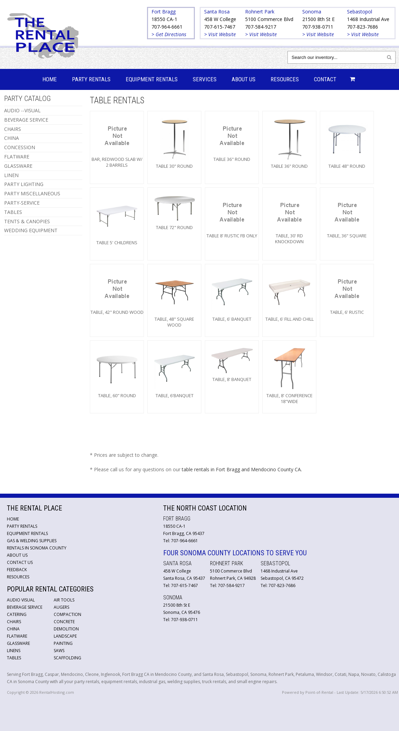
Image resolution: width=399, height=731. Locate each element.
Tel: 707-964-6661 (180, 541)
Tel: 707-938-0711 (180, 619)
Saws (59, 650)
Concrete (64, 622)
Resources (285, 79)
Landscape (65, 636)
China (13, 629)
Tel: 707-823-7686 (278, 585)
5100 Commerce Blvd (269, 19)
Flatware (17, 636)
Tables (14, 658)
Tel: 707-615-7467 (180, 585)
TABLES (13, 212)
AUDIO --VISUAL (22, 110)
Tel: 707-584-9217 (227, 585)
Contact (325, 79)
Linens (13, 650)
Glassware (18, 643)
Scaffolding (67, 658)
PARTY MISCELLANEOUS (32, 193)
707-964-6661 (166, 26)
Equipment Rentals (152, 79)
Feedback (17, 570)
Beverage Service (24, 607)
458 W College (220, 19)
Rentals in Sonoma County (36, 548)
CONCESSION (19, 147)
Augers (61, 607)
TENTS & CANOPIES (27, 221)
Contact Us (20, 562)
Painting (63, 643)
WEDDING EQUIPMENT (30, 230)
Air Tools (64, 600)
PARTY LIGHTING (23, 184)
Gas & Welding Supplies (31, 541)
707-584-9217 (260, 26)
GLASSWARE (18, 166)
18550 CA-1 (164, 19)
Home (49, 79)
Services (205, 79)
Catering (17, 614)
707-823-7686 (362, 26)
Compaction (67, 614)
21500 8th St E (318, 19)
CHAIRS (12, 129)
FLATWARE (16, 156)
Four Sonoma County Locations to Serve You (235, 553)
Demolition (66, 629)
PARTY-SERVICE (22, 202)
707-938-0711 (317, 26)
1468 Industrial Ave (368, 19)
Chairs (14, 622)
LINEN (11, 175)
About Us (243, 79)
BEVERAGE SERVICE (26, 119)
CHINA (11, 138)
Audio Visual (21, 600)
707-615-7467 (219, 26)
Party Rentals (91, 79)
